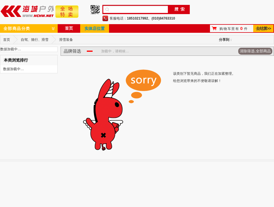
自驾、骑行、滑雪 (34, 40)
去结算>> (263, 28)
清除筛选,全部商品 (255, 51)
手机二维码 (95, 9)
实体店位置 (95, 28)
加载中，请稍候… (115, 51)
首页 (69, 28)
